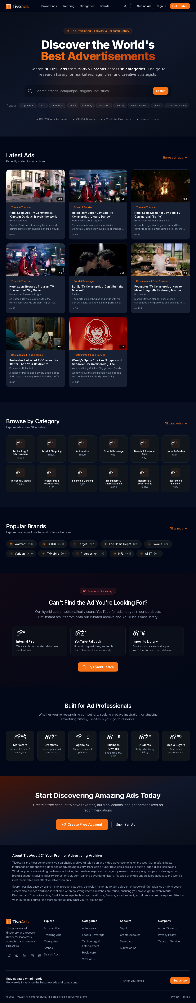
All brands (179, 528)
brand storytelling (177, 105)
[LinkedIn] (24, 956)
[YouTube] (17, 956)
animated (104, 105)
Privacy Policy (167, 934)
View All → (89, 959)
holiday (120, 105)
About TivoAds (167, 928)
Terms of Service (169, 941)
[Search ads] (98, 91)
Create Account (130, 934)
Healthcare (89, 952)
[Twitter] (9, 956)
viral (43, 105)
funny (72, 105)
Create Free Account (82, 824)
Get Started (180, 6)
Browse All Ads (53, 928)
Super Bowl (27, 105)
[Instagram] (32, 956)
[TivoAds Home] (17, 6)
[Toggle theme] (125, 6)
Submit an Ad (125, 824)
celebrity (87, 105)
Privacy (175, 996)
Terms (186, 996)
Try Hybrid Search (98, 667)
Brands (104, 6)
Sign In (161, 6)
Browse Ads (49, 6)
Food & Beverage (93, 934)
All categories (176, 423)
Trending (68, 6)
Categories (87, 6)
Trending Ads (52, 934)
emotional (57, 105)
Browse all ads (175, 157)
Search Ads (51, 954)
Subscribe (180, 980)
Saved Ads (127, 941)
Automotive (89, 928)
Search (160, 90)
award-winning (139, 105)
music (157, 105)
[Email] (40, 956)
